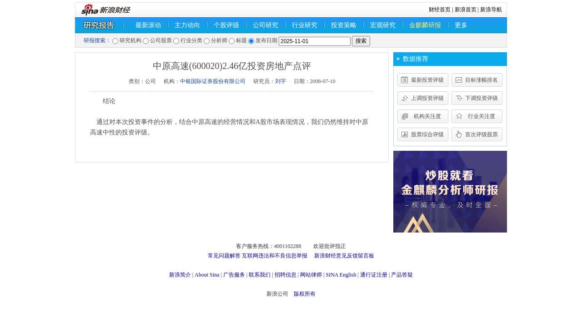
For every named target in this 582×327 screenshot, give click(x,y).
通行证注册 (373, 275)
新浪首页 (466, 9)
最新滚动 (148, 25)
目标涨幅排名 (481, 80)
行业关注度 (481, 116)
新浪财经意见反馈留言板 (344, 256)
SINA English (341, 275)
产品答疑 (402, 275)
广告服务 (234, 275)
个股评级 (226, 25)
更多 (461, 25)
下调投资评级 (481, 98)
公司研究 (265, 25)
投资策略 (343, 25)
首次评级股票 (481, 134)
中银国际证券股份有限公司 (213, 81)
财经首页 (440, 9)
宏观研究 (383, 25)
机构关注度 (427, 116)
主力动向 (187, 25)
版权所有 (305, 294)
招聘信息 (285, 275)
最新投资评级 (427, 80)
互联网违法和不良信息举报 (274, 256)
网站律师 (311, 275)
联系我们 (260, 275)
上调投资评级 (427, 98)
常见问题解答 (224, 256)
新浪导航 (491, 9)
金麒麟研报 (425, 25)
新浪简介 (180, 275)
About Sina (207, 275)
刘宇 (280, 81)
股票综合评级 (427, 134)
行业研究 (304, 25)
